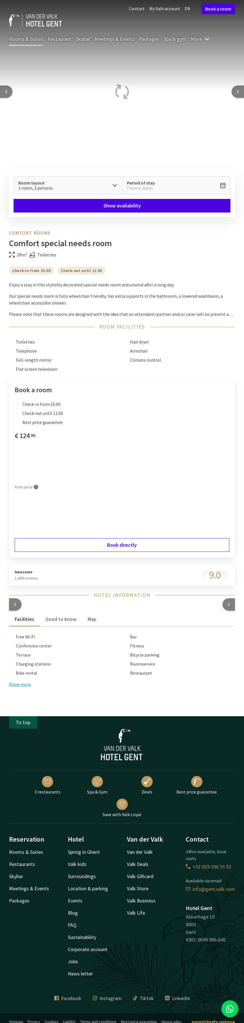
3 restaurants (47, 785)
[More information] (36, 487)
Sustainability (82, 937)
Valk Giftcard (140, 876)
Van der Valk (140, 852)
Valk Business (141, 900)
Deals (147, 785)
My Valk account (164, 8)
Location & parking (88, 888)
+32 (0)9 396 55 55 (208, 866)
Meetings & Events (114, 39)
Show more (20, 684)
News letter (80, 973)
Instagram (107, 998)
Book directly (122, 545)
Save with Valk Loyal (122, 808)
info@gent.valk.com (210, 889)
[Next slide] (238, 91)
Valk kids (77, 864)
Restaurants (22, 864)
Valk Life (136, 913)
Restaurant (59, 39)
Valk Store (137, 888)
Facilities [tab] (24, 619)
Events (75, 900)
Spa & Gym (97, 785)
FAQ (72, 925)
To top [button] (23, 722)
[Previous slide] (6, 91)
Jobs (73, 961)
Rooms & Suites (26, 39)
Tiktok (143, 998)
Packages (149, 39)
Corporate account (87, 949)
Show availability (122, 205)
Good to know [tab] (61, 619)
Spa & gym (175, 39)
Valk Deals (137, 864)
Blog (73, 913)
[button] (15, 604)
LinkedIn (177, 998)
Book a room (218, 9)
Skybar (83, 39)
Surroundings (82, 876)
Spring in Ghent (84, 852)
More (200, 39)
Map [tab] (92, 619)
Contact (137, 8)
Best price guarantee (196, 785)
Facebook (67, 998)
